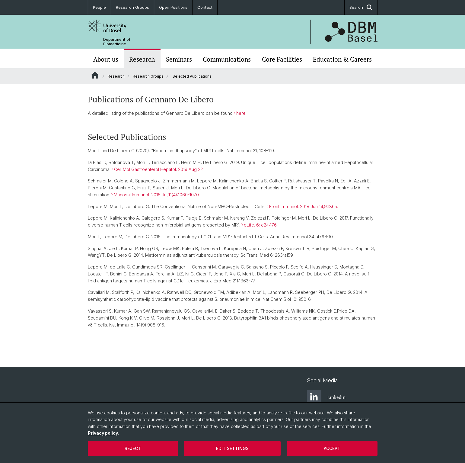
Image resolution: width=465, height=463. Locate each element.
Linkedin (326, 397)
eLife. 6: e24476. (261, 224)
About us (105, 59)
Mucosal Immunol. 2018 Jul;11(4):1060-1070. (157, 194)
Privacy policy (103, 433)
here (241, 113)
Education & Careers (342, 59)
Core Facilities (282, 59)
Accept (332, 448)
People (99, 7)
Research (142, 59)
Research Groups (132, 7)
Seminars (179, 59)
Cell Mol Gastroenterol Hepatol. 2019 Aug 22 (158, 169)
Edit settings (232, 448)
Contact (204, 7)
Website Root (94, 75)
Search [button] (360, 7)
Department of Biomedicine (116, 41)
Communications (227, 59)
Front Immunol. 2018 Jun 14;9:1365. (303, 206)
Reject (133, 448)
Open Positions (173, 7)
